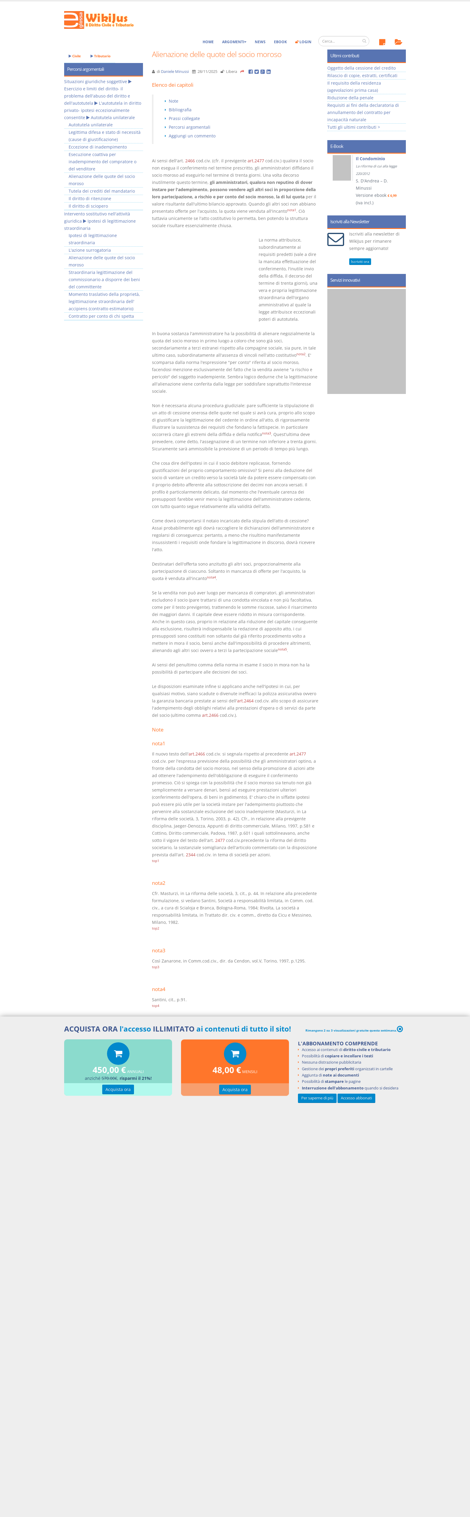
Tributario (101, 56)
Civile (75, 56)
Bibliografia (180, 110)
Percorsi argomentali (189, 127)
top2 (155, 928)
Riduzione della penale (350, 98)
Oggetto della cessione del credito (361, 68)
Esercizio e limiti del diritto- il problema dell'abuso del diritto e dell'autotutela (97, 96)
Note (173, 101)
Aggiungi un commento (192, 136)
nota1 (291, 210)
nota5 (282, 649)
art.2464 (245, 701)
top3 (155, 967)
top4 (155, 1006)
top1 (155, 861)
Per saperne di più (317, 1098)
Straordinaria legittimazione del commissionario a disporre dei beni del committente (104, 279)
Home (208, 41)
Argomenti (234, 41)
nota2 (300, 354)
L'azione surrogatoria (90, 250)
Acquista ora (118, 1090)
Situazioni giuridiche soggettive (95, 81)
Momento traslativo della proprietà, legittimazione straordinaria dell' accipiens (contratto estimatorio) (104, 301)
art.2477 (256, 161)
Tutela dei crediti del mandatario (102, 191)
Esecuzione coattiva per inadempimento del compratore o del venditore (102, 162)
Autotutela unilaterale (113, 117)
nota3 (266, 433)
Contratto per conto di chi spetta (101, 316)
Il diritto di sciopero (88, 206)
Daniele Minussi (175, 71)
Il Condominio (370, 158)
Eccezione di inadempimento (98, 147)
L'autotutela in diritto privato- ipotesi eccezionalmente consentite (102, 110)
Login (303, 41)
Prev (334, 182)
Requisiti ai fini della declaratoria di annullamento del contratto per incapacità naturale (363, 112)
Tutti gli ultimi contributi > (353, 127)
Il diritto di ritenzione (90, 198)
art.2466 (210, 715)
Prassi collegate (184, 118)
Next (399, 182)
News (260, 41)
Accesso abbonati (356, 1098)
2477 (220, 840)
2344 (190, 855)
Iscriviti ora (360, 261)
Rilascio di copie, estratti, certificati (362, 75)
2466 (190, 161)
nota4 (211, 577)
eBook (280, 41)
